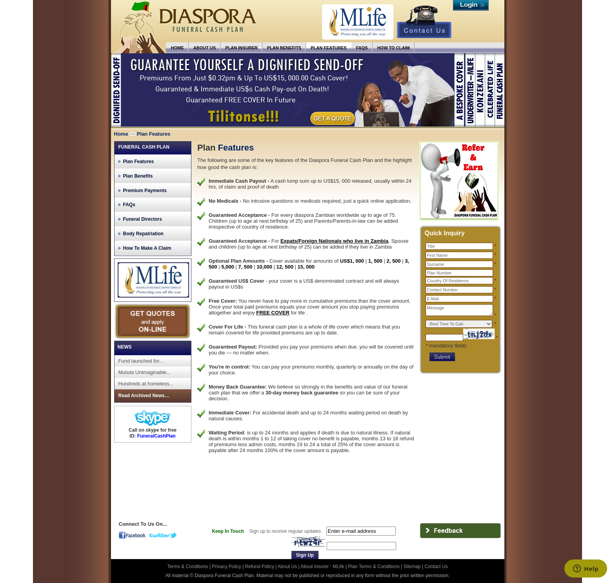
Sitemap (412, 566)
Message (459, 310)
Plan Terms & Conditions (374, 566)
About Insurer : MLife (322, 566)
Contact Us (436, 566)
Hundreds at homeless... (146, 384)
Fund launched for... (141, 361)
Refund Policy (260, 566)
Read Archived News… (143, 395)
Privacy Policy (227, 566)
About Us (287, 566)
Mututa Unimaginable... (144, 372)
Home (121, 134)
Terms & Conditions (188, 566)
